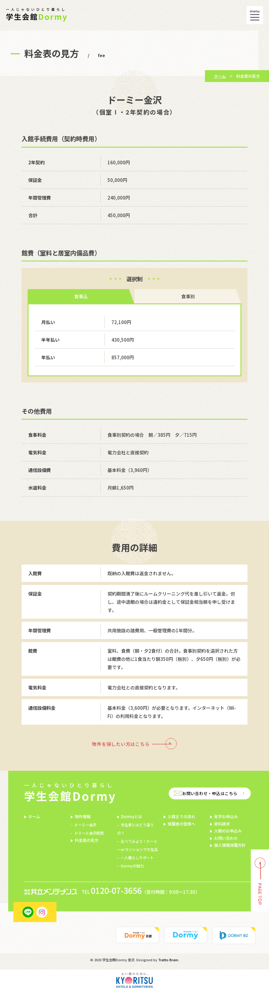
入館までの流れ (181, 816)
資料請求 (222, 824)
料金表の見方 (86, 840)
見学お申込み (226, 816)
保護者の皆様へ (181, 824)
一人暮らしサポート (137, 857)
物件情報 (82, 816)
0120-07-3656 (116, 890)
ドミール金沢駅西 (89, 833)
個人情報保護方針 (230, 845)
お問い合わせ (226, 838)
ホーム (220, 76)
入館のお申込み (228, 831)
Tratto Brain (168, 959)
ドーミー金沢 (85, 825)
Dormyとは (131, 816)
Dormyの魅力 (132, 866)
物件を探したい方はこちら (120, 744)
